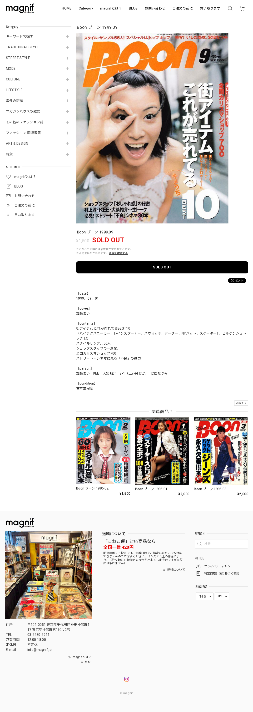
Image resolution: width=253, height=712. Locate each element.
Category (86, 8)
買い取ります (210, 8)
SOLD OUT (162, 267)
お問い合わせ (155, 8)
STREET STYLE (18, 58)
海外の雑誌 (14, 101)
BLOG (133, 8)
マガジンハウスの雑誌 (23, 111)
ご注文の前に (182, 8)
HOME (66, 8)
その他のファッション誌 (25, 122)
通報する (241, 403)
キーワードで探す (19, 36)
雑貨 (9, 154)
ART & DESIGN (17, 143)
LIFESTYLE (14, 90)
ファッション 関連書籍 (23, 133)
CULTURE (13, 79)
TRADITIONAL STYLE (22, 47)
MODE (10, 68)
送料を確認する (118, 253)
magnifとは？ (111, 8)
